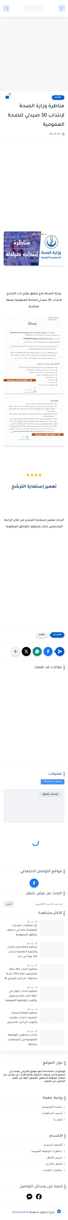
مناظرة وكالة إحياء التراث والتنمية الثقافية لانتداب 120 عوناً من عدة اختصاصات (22, 952)
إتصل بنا (57, 1119)
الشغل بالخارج (54, 1163)
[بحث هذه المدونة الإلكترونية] (39, 904)
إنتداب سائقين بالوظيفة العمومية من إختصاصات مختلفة (22, 1040)
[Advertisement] (34, 54)
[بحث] (6, 8)
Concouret (18, 1212)
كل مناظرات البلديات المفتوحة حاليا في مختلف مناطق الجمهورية (22, 930)
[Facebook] (39, 1197)
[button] (48, 651)
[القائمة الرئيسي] (61, 8)
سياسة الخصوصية (52, 1106)
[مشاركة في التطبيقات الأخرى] (15, 651)
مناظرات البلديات (52, 1170)
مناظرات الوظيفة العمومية (46, 1151)
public (58, 97)
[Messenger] (29, 1197)
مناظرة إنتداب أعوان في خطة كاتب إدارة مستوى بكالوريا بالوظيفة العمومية (21, 996)
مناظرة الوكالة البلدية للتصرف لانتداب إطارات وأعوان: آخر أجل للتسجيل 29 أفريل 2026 (22, 1018)
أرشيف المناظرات (52, 1113)
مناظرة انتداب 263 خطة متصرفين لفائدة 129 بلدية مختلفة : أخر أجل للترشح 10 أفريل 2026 (20, 974)
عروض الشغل (54, 1157)
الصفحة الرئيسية (53, 1144)
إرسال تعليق (50, 794)
